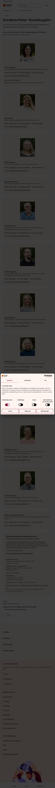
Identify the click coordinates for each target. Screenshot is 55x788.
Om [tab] (45, 380)
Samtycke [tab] (9, 380)
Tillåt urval (27, 411)
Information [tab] (27, 380)
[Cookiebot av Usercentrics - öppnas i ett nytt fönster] (46, 376)
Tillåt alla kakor (45, 411)
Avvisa (10, 411)
